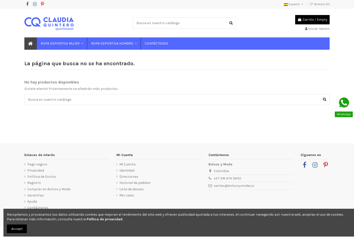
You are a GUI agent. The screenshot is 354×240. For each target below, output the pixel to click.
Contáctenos (37, 208)
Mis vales (126, 195)
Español (294, 4)
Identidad (126, 170)
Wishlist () (319, 4)
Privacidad (35, 170)
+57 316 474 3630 (227, 178)
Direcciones (128, 177)
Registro (34, 183)
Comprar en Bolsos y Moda (48, 189)
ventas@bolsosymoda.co (234, 186)
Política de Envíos (41, 177)
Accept (17, 229)
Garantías (35, 195)
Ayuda (32, 201)
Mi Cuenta (127, 164)
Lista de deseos (131, 189)
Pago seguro (37, 164)
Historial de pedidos (135, 183)
